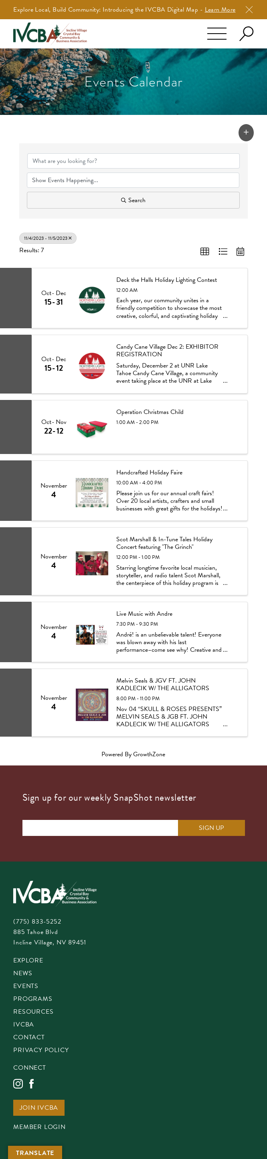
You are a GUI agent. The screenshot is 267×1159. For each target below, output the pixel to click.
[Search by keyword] (133, 161)
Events (25, 986)
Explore (28, 961)
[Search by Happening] (133, 180)
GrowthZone (149, 754)
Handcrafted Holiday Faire (149, 472)
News (22, 974)
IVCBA (23, 1025)
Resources (33, 1012)
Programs (32, 999)
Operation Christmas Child (150, 412)
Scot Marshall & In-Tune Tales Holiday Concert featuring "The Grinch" (164, 543)
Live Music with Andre (144, 614)
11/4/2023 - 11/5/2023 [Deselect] (48, 238)
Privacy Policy (41, 1051)
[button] (246, 132)
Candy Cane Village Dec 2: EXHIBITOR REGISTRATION (167, 350)
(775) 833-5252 (37, 921)
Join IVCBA (39, 1108)
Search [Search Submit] (133, 200)
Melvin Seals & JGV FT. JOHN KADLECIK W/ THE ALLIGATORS (162, 684)
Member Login (39, 1127)
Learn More (220, 9)
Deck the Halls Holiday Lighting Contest (166, 280)
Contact (29, 1038)
